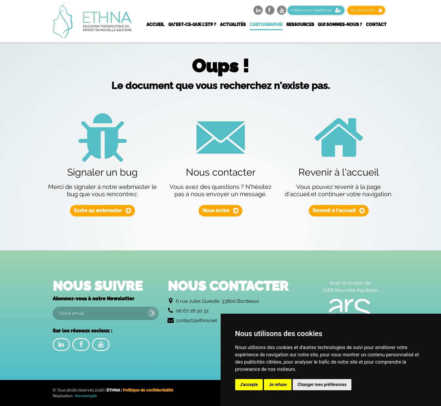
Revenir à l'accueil (339, 210)
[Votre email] (106, 313)
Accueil (155, 24)
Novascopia (86, 396)
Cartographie (266, 24)
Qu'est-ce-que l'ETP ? (192, 24)
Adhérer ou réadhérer (316, 10)
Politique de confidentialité (148, 390)
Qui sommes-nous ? (340, 24)
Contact (376, 24)
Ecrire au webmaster (102, 210)
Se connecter (366, 10)
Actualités (233, 24)
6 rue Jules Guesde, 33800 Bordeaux (217, 301)
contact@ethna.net (196, 320)
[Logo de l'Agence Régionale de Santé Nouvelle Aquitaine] (350, 311)
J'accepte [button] (249, 384)
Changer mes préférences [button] (322, 384)
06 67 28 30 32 (192, 311)
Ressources (300, 24)
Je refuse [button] (278, 384)
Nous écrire (220, 210)
